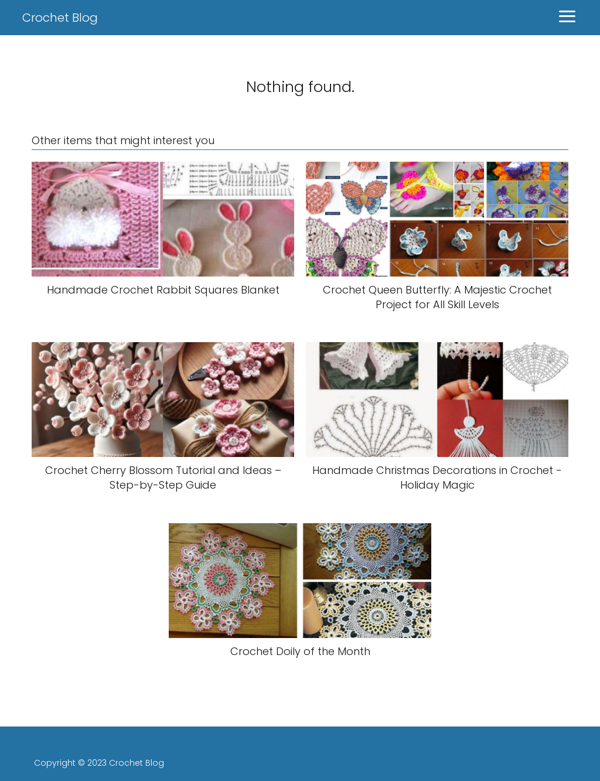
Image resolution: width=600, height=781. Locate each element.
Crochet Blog (60, 17)
